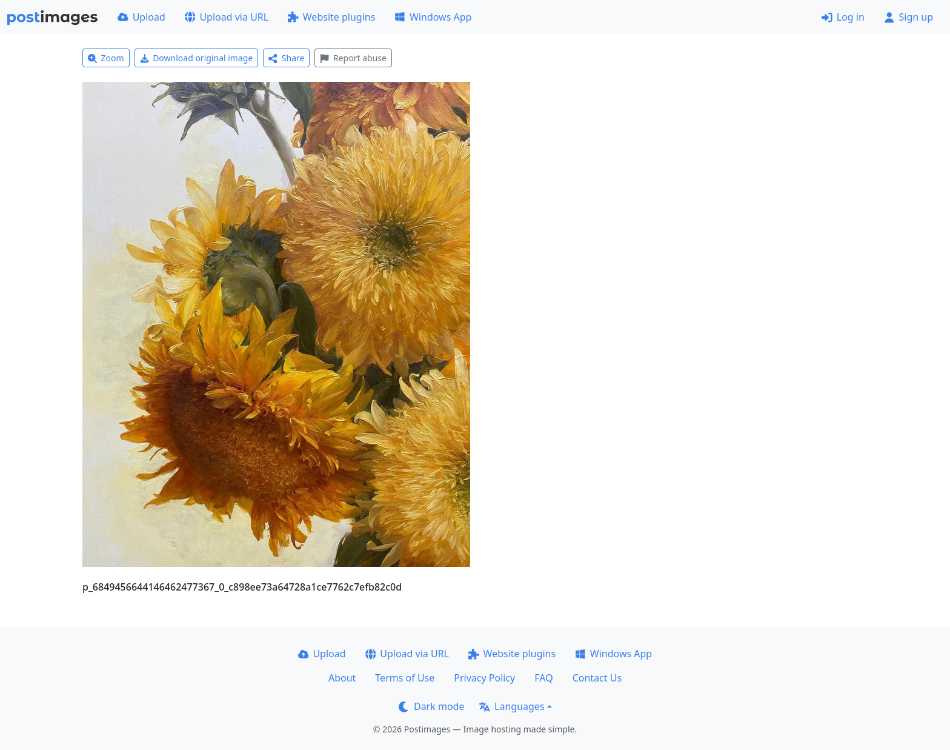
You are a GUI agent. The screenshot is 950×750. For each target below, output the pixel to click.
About (342, 678)
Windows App (432, 17)
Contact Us (597, 678)
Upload (141, 17)
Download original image (196, 58)
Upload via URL (226, 17)
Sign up (908, 17)
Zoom (106, 58)
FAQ (543, 678)
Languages (511, 706)
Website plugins (331, 17)
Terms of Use (404, 678)
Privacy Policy (484, 678)
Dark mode (431, 706)
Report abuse (353, 58)
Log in (843, 17)
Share (286, 58)
